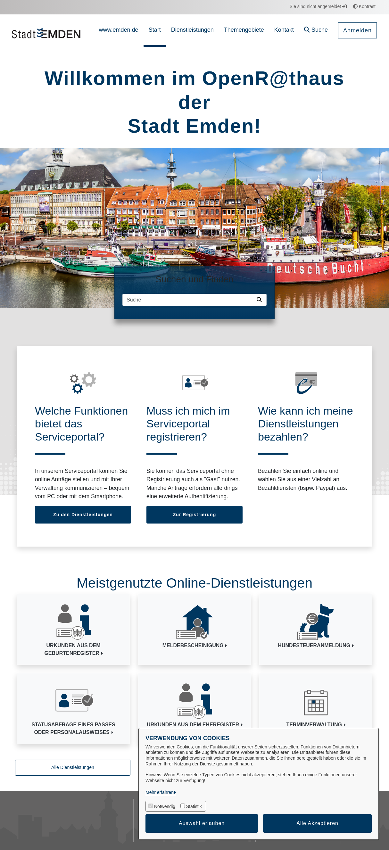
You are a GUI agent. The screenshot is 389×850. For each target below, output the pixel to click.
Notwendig (164, 806)
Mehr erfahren (159, 792)
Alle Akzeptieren (317, 823)
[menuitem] (119, 30)
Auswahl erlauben (202, 823)
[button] (316, 30)
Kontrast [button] (364, 6)
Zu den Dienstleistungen (83, 514)
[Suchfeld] (188, 300)
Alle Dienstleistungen (72, 767)
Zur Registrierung (194, 514)
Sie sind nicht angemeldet (318, 6)
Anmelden (357, 30)
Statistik (194, 806)
